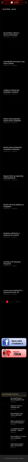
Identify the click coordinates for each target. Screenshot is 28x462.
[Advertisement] (14, 320)
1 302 (17, 301)
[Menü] (2, 2)
